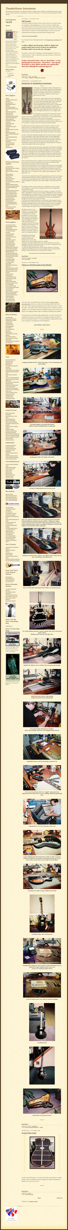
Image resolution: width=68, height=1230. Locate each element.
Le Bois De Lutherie (10, 260)
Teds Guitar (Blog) (10, 581)
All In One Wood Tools (10, 359)
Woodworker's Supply (10, 398)
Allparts (7, 98)
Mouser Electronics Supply (11, 193)
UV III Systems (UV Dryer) (11, 392)
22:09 (30, 1193)
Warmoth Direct (9, 147)
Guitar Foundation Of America (12, 457)
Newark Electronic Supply (11, 194)
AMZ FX (8, 548)
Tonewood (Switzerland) (11, 293)
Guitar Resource (9, 553)
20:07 (30, 1126)
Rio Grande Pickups (10, 197)
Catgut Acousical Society (11, 448)
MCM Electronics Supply (11, 191)
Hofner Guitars (9, 471)
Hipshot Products (9, 114)
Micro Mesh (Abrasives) (11, 432)
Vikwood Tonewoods (10, 299)
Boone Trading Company (11, 318)
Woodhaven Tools (9, 396)
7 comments (34, 76)
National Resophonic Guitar (11, 269)
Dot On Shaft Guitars (10, 579)
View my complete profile (11, 66)
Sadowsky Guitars (9, 476)
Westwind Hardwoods (10, 300)
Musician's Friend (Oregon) (11, 594)
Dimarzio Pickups (9, 175)
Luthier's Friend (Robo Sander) (12, 379)
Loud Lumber (8, 263)
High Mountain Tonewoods (11, 253)
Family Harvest (9, 626)
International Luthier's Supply (12, 116)
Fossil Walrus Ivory (10, 324)
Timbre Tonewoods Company (12, 291)
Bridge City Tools (9, 361)
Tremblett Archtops (10, 296)
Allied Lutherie (9, 227)
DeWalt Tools (8, 364)
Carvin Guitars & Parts (10, 107)
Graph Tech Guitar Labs (11, 111)
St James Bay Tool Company (12, 388)
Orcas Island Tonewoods (11, 276)
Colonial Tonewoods (10, 233)
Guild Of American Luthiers (12, 455)
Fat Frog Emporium (10, 241)
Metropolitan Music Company (12, 129)
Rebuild (41, 1127)
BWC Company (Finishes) (11, 421)
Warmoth (7, 145)
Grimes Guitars (9, 470)
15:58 (30, 258)
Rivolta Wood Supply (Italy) (12, 282)
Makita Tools (8, 380)
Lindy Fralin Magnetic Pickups (12, 190)
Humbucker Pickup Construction (13, 559)
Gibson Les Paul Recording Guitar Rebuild (36, 265)
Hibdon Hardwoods (10, 251)
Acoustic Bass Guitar (29, 1133)
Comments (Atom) (33, 1201)
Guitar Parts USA (9, 113)
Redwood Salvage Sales (11, 281)
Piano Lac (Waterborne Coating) (12, 436)
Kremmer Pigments (10, 429)
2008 (8, 76)
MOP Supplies (9, 332)
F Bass (7, 465)
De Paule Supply (9, 323)
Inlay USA (8, 330)
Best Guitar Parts (9, 102)
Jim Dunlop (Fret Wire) (11, 120)
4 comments (34, 258)
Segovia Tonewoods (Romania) (12, 287)
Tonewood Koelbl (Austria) (11, 294)
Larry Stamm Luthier (10, 259)
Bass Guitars (27, 259)
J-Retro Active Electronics (11, 117)
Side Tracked (11, 75)
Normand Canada (9, 383)
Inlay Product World (10, 329)
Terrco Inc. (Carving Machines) (12, 389)
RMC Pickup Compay (10, 199)
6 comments (34, 1126)
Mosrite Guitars (9, 473)
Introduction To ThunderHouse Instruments (37, 83)
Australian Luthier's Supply (11, 99)
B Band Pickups (9, 169)
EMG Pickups (9, 177)
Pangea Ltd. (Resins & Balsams (12, 435)
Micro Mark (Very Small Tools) (12, 382)
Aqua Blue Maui (9, 317)
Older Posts (59, 1198)
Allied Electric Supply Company (12, 168)
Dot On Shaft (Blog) (10, 578)
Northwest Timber (9, 273)
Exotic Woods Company (11, 239)
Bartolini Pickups (9, 174)
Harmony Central (9, 494)
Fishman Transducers (10, 178)
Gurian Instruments (10, 326)
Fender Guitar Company (11, 467)
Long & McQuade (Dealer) (11, 528)
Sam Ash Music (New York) (12, 596)
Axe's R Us (8, 101)
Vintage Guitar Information (11, 500)
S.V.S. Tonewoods (9, 284)
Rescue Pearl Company (10, 336)
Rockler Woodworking (10, 386)
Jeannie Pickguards (10, 119)
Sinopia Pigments (9, 438)
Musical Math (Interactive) (11, 497)
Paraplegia (31, 77)
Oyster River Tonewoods (11, 278)
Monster (7, 130)
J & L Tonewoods (9, 257)
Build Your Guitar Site (10, 550)
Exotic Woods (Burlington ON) (12, 519)
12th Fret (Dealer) (9, 507)
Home (39, 1198)
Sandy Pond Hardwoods (11, 285)
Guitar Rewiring (9, 554)
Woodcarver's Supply (10, 393)
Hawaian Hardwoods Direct (11, 248)
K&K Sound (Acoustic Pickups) (12, 185)
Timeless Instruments (10, 538)
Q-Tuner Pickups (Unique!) (11, 196)
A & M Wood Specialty (11, 224)
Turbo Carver (8, 390)
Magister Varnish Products (11, 430)
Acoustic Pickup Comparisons (12, 547)
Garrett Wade (8, 368)
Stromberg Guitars (9, 477)
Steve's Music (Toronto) (11, 600)
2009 (8, 71)
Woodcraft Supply (9, 395)
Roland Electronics (10, 200)
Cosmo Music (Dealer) (10, 514)
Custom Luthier (9, 321)
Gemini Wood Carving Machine (12, 370)
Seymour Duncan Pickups (11, 202)
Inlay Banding (9, 327)
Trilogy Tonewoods (10, 297)
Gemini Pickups (9, 180)
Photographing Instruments (11, 498)
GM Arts (7, 551)
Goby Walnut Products (10, 244)
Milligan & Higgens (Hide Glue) (12, 433)
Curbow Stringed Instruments (12, 464)
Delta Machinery (9, 362)
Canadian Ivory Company (11, 320)
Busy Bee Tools (9, 511)
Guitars (26, 77)
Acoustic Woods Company (11, 226)
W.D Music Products (10, 144)
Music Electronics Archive (11, 495)
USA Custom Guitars (10, 142)
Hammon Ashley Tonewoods (12, 247)
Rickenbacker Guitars (10, 474)
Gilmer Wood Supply (10, 242)
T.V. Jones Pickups (10, 208)
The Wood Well (9, 290)
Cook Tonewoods (9, 235)
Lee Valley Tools (9, 523)
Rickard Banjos (9, 576)
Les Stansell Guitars (10, 262)
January (10, 73)
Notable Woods (9, 275)
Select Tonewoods (9, 288)
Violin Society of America (11, 458)
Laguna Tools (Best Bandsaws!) (12, 377)
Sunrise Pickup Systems (11, 206)
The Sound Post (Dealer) (11, 537)
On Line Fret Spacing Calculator (12, 560)
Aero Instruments (9, 166)
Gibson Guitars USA (10, 468)
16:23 (30, 76)
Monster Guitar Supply (10, 132)
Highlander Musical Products (12, 184)
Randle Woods (9, 279)
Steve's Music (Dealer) (10, 535)
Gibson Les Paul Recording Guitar (32, 1127)
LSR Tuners (8, 121)
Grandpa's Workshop (10, 245)
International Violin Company (12, 256)
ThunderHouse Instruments (53, 40)
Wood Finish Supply (10, 439)
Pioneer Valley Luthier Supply (12, 385)
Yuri (16, 31)
